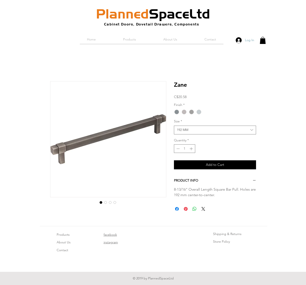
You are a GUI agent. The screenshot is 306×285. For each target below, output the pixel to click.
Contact (62, 250)
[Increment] (192, 149)
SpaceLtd (153, 14)
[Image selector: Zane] (101, 202)
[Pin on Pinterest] (186, 209)
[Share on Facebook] (177, 209)
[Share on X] (203, 209)
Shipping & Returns (227, 234)
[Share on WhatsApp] (194, 209)
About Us (64, 242)
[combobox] (215, 130)
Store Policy (221, 241)
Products (63, 234)
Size (178, 121)
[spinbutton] (184, 149)
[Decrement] (177, 149)
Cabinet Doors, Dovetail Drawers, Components (151, 24)
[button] (263, 40)
